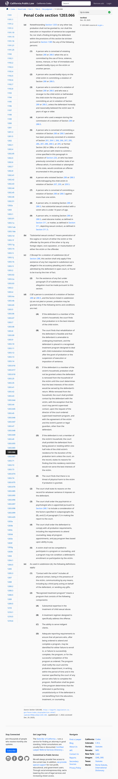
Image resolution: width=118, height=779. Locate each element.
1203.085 (11, 491)
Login (109, 3)
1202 (10, 140)
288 (44, 54)
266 (57, 140)
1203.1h (11, 248)
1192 (10, 54)
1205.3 (10, 573)
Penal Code (22, 9)
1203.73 (11, 469)
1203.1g (11, 244)
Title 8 (37, 9)
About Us (73, 746)
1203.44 (11, 404)
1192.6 (10, 80)
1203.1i (11, 253)
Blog (71, 743)
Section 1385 (46, 42)
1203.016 (11, 365)
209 (59, 184)
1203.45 (11, 413)
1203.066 (11, 452)
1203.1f (11, 240)
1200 (10, 123)
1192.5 (10, 76)
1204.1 (10, 560)
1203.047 (11, 422)
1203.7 (10, 322)
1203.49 (11, 439)
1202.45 (11, 192)
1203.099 (11, 512)
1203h (10, 551)
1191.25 (11, 50)
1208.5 (10, 595)
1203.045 (11, 409)
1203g (10, 547)
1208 (10, 582)
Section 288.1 (42, 508)
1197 (10, 110)
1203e (10, 538)
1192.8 (10, 88)
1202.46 (11, 197)
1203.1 (10, 214)
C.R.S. (97, 743)
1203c (10, 530)
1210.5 (10, 616)
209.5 (67, 184)
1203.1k (11, 262)
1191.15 (11, 36)
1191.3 (10, 28)
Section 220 (52, 157)
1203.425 (11, 517)
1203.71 (11, 461)
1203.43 (11, 396)
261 (47, 140)
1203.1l (11, 266)
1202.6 (10, 162)
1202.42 (11, 179)
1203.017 (11, 370)
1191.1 (10, 19)
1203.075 (11, 482)
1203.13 (11, 357)
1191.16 (11, 41)
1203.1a (11, 223)
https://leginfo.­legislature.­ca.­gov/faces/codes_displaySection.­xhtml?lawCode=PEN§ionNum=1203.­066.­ (47, 712)
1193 (10, 93)
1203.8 (10, 331)
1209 (10, 599)
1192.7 (10, 84)
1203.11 (11, 348)
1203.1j (11, 257)
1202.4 (10, 149)
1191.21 (11, 45)
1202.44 (11, 188)
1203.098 (11, 508)
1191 (10, 15)
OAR (97, 757)
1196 (10, 106)
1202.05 (11, 153)
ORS (102, 757)
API (70, 750)
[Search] (76, 3)
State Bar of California (46, 739)
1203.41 (11, 387)
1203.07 (11, 318)
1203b (10, 525)
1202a (10, 205)
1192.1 (10, 58)
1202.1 (10, 145)
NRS (97, 750)
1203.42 (11, 391)
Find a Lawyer (75, 739)
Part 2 (31, 9)
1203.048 (11, 430)
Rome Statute (101, 765)
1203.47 (11, 426)
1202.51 (11, 201)
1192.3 (10, 67)
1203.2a (11, 279)
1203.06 (11, 313)
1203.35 (11, 383)
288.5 (51, 54)
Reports (72, 757)
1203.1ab (12, 227)
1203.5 (10, 309)
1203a (10, 521)
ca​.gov (99, 25)
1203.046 (11, 417)
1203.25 (11, 378)
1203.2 (10, 270)
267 (65, 140)
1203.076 (11, 486)
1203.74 (11, 478)
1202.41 (11, 175)
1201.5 (10, 136)
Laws (97, 754)
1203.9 (10, 339)
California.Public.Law (22, 3)
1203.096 (11, 500)
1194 (10, 97)
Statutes (98, 746)
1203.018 (11, 374)
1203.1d (11, 236)
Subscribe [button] (11, 750)
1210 (10, 608)
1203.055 (11, 443)
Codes (13, 9)
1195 (10, 101)
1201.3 (10, 132)
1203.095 (11, 495)
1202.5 (10, 158)
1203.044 (11, 400)
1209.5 (10, 603)
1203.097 (11, 504)
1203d (10, 534)
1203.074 (11, 474)
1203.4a (11, 296)
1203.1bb (12, 231)
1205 (10, 569)
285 (70, 140)
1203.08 (11, 326)
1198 (10, 114)
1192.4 (10, 71)
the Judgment (47, 9)
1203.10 (11, 344)
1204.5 (10, 564)
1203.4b (11, 300)
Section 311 (41, 222)
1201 (10, 127)
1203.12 (11, 352)
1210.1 (10, 612)
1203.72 (11, 465)
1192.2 (10, 62)
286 (37, 144)
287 (42, 144)
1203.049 (11, 435)
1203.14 (11, 361)
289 (59, 144)
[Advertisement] (95, 46)
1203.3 (10, 288)
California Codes (44, 3)
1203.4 (10, 292)
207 (55, 184)
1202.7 (10, 166)
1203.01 (11, 218)
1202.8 (10, 171)
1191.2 (10, 24)
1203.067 (11, 456)
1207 (10, 577)
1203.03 (11, 283)
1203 (10, 210)
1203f (10, 543)
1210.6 (10, 621)
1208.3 (10, 590)
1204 (10, 556)
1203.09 (11, 335)
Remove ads (98, 3)
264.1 (52, 140)
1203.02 (11, 274)
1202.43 (11, 184)
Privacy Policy (75, 768)
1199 (10, 119)
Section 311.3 (42, 229)
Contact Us (74, 754)
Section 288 (35, 258)
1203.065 (11, 448)
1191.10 (11, 32)
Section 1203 (51, 24)
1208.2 (10, 586)
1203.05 (11, 305)
